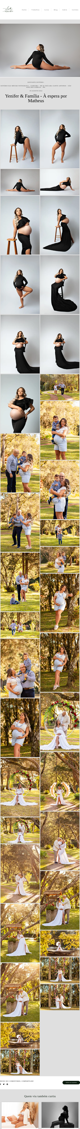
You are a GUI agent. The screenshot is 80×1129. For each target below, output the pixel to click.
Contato (75, 10)
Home (24, 10)
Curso (46, 10)
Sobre (64, 10)
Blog (56, 10)
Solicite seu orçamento (71, 1082)
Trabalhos (35, 10)
